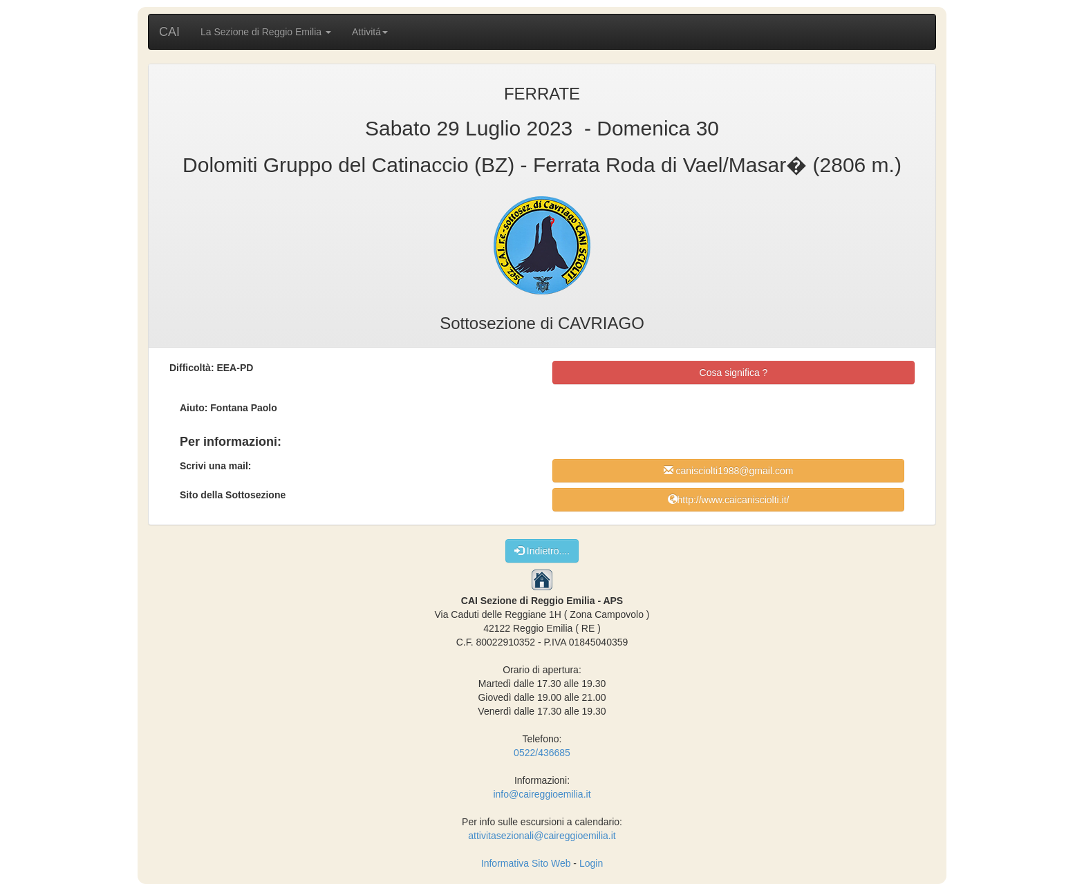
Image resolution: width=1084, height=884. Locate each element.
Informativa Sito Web (526, 863)
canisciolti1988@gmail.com (729, 470)
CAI (169, 32)
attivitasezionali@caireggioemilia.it (541, 835)
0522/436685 (542, 752)
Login (591, 863)
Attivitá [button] (370, 31)
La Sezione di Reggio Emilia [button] (265, 31)
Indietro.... (542, 550)
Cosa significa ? (734, 372)
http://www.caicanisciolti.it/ (728, 499)
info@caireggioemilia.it (541, 794)
